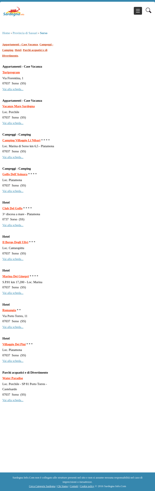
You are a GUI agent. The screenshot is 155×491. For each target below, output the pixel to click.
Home (6, 33)
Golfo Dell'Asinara (14, 174)
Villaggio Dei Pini (14, 344)
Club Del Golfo (12, 208)
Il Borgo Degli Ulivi (15, 242)
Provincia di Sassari (25, 33)
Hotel (18, 50)
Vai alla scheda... (12, 89)
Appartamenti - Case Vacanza (20, 44)
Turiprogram (11, 72)
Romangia (9, 310)
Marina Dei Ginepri (15, 276)
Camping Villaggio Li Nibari (21, 140)
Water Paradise (12, 378)
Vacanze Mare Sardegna (18, 106)
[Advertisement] (76, 443)
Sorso (43, 33)
